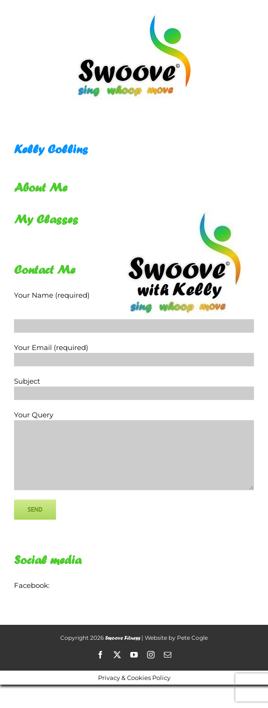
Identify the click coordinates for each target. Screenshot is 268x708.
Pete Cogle (192, 637)
